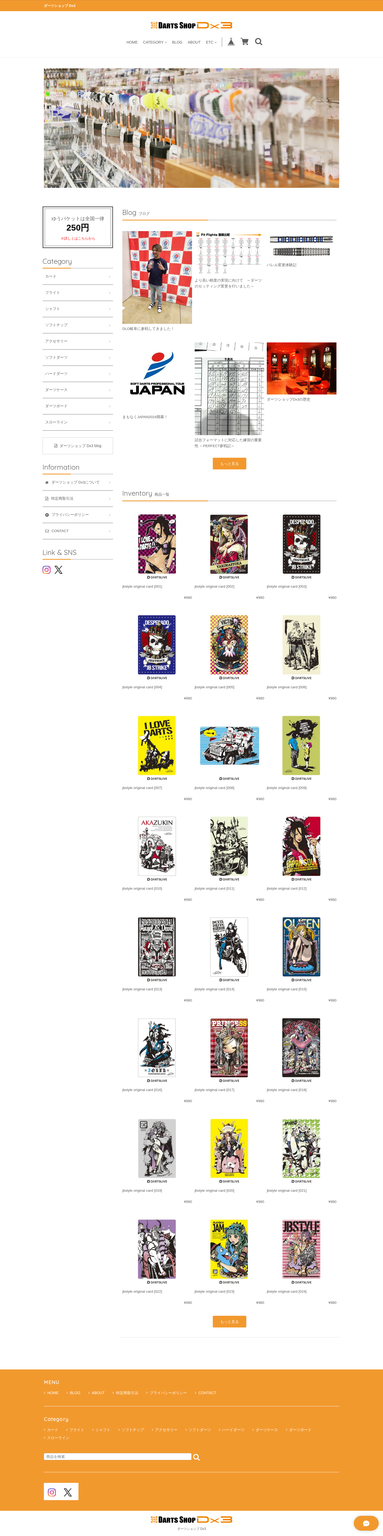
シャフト (52, 309)
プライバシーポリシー (166, 1393)
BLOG (177, 42)
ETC (211, 42)
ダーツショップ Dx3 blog (77, 446)
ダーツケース (56, 390)
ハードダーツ (56, 374)
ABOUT (194, 42)
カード (50, 276)
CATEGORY (155, 42)
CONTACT (205, 1393)
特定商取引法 (125, 1393)
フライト (52, 293)
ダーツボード (56, 406)
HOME (132, 42)
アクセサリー (56, 341)
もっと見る (229, 463)
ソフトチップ (56, 325)
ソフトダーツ (56, 357)
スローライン (56, 422)
